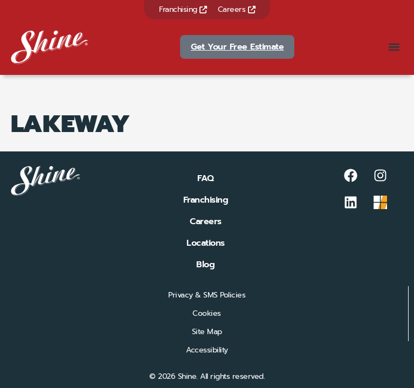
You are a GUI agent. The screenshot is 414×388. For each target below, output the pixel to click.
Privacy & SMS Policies (206, 295)
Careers (237, 9)
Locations (206, 243)
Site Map (207, 331)
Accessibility (207, 350)
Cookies (206, 313)
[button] (394, 47)
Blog (205, 264)
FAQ (205, 178)
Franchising (183, 9)
